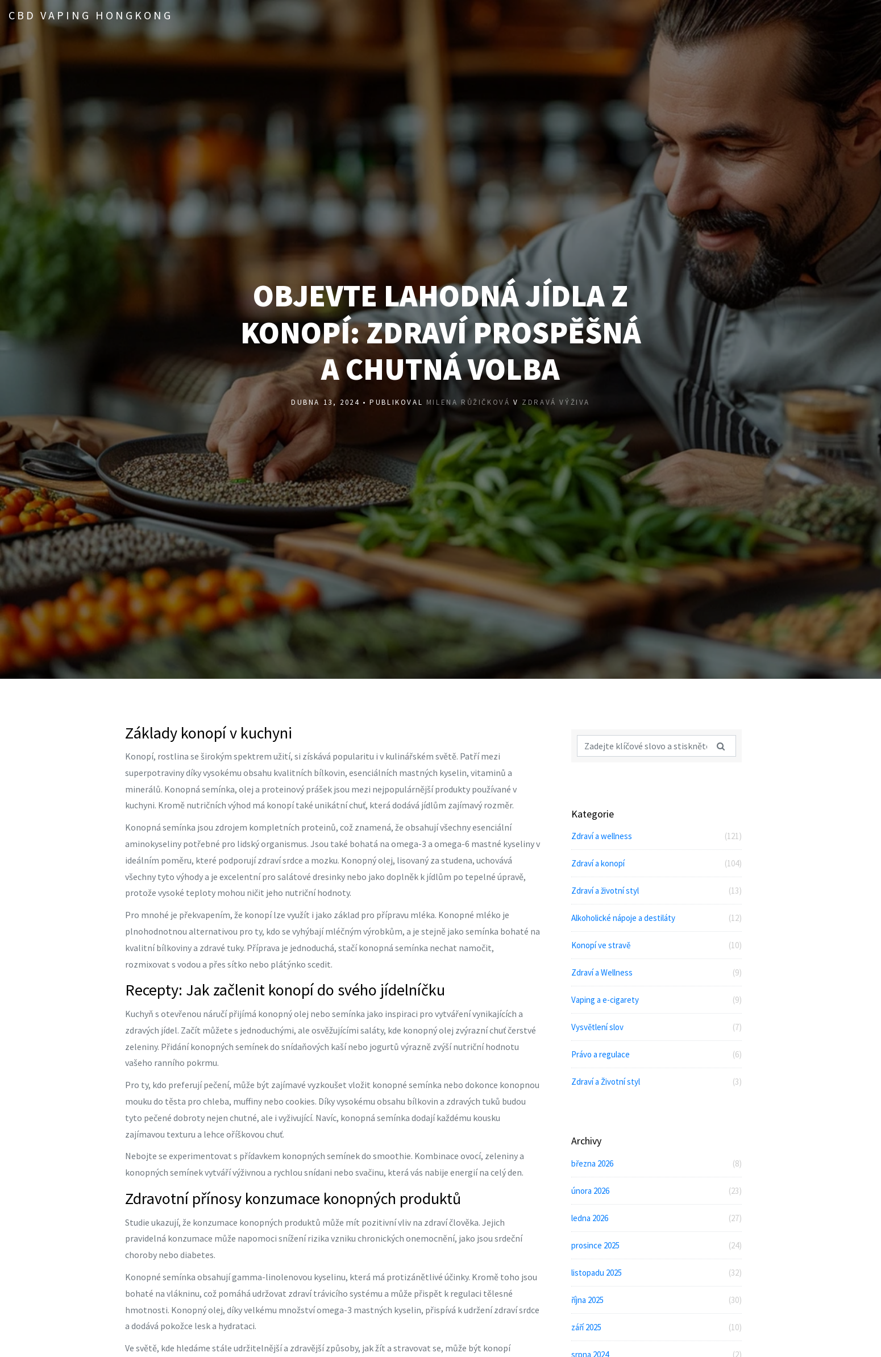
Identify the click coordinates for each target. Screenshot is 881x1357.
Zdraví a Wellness (656, 972)
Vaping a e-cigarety (656, 999)
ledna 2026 (656, 1218)
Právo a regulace (656, 1054)
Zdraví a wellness (656, 836)
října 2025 (656, 1300)
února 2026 (656, 1190)
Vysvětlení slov (656, 1027)
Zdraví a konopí (656, 863)
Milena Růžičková (468, 404)
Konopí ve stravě (656, 945)
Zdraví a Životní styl (656, 1081)
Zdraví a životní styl (656, 890)
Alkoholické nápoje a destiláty (656, 918)
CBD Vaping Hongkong (91, 15)
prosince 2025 (656, 1245)
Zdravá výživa (556, 404)
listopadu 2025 (656, 1272)
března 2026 (656, 1163)
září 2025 (656, 1327)
